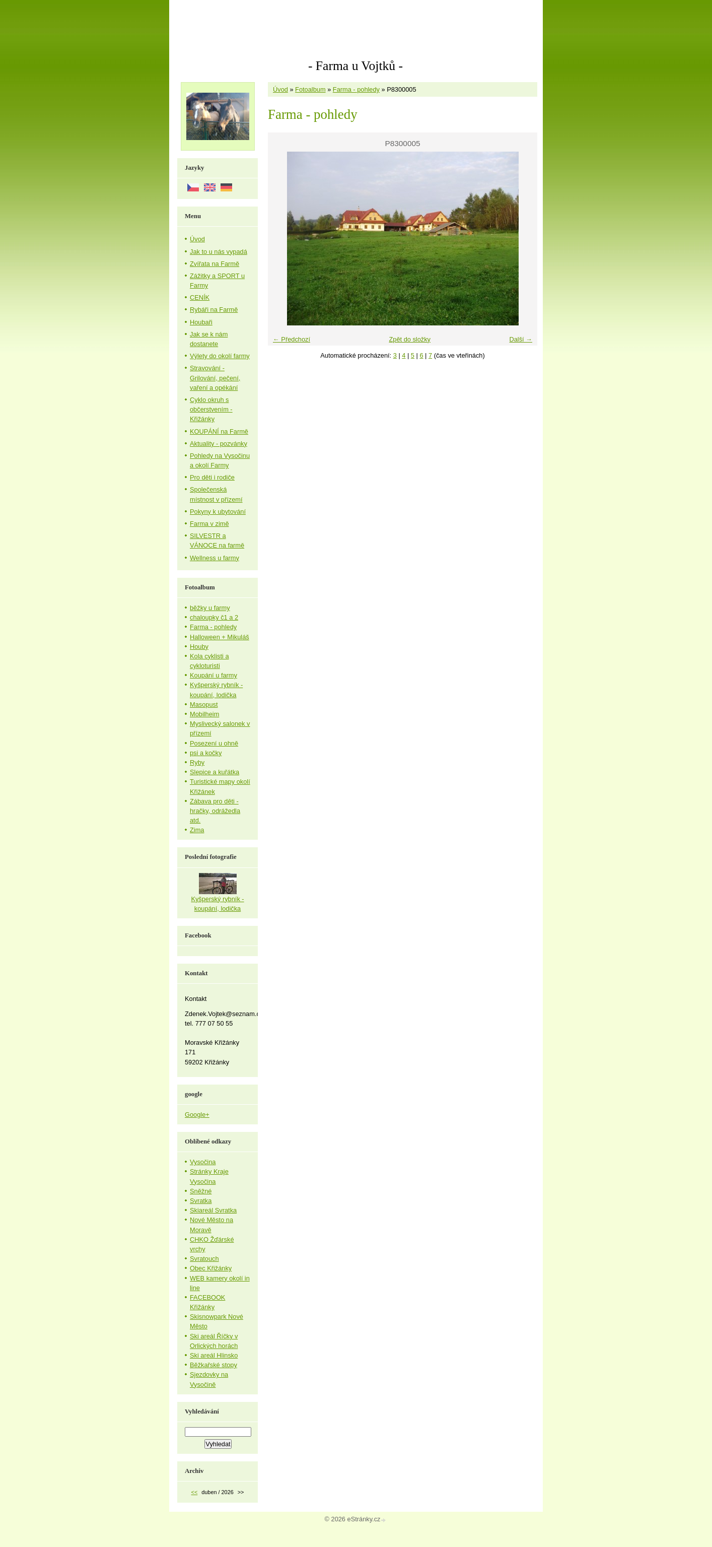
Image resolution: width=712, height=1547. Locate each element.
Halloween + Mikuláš (219, 637)
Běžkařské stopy (213, 1365)
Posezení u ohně (214, 743)
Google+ (197, 1114)
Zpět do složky (410, 339)
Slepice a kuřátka (214, 772)
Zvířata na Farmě (214, 263)
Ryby (197, 762)
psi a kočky (206, 753)
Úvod (280, 89)
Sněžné (200, 1191)
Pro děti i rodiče (212, 477)
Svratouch (204, 1258)
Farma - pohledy (356, 89)
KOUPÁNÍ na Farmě (219, 431)
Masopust (204, 704)
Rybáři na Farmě (214, 309)
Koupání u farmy (213, 675)
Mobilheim (204, 714)
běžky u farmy (210, 608)
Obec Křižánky (211, 1268)
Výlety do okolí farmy (220, 356)
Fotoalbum (310, 89)
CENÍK (199, 297)
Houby (199, 646)
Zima (197, 830)
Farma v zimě (209, 523)
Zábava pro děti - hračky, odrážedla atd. (215, 810)
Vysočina (203, 1162)
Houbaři (201, 322)
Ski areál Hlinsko (214, 1355)
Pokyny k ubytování (218, 511)
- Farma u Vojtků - (355, 65)
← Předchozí (291, 339)
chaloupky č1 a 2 (214, 617)
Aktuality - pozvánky (218, 443)
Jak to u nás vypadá (218, 251)
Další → (520, 339)
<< (194, 1492)
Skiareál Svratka (213, 1210)
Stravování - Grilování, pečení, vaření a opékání (215, 377)
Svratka (200, 1200)
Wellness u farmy (214, 558)
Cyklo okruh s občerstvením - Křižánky (211, 409)
